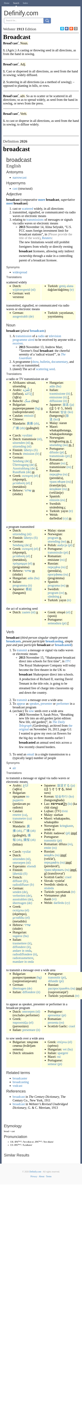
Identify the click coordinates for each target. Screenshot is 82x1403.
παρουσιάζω (20, 1022)
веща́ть (49, 855)
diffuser (18, 881)
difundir (53, 981)
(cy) (65, 518)
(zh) (36, 423)
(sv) (61, 592)
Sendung (18, 461)
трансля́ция (57, 481)
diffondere (19, 947)
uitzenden (19, 442)
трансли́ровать (54, 869)
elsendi (31, 866)
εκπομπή (27, 475)
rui (59, 1056)
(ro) (63, 463)
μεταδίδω (19, 917)
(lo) (70, 803)
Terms (49, 1176)
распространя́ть (59, 988)
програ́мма (55, 574)
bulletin (45, 361)
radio (41, 336)
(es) (62, 500)
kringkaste (66, 825)
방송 (63, 412)
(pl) (70, 545)
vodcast (17, 1085)
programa (54, 585)
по (27, 796)
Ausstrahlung (21, 468)
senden (17, 892)
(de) (31, 316)
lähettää (18, 873)
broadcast (19, 1096)
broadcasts (37, 330)
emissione (55, 397)
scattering (42, 369)
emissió (29, 415)
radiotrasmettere (23, 958)
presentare (28, 1030)
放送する (63, 785)
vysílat (26, 851)
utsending (55, 445)
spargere (62, 1053)
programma (20, 585)
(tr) (72, 289)
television (55, 336)
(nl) (33, 289)
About (41, 1176)
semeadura (54, 623)
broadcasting (54, 641)
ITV (67, 661)
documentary (59, 361)
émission (28, 453)
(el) (36, 475)
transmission (24, 336)
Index (25, 3)
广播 (16, 428)
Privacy (33, 1176)
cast (15, 188)
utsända (49, 888)
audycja (62, 545)
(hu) (58, 386)
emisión (54, 500)
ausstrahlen (20, 899)
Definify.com (35, 1171)
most (9, 203)
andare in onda (22, 950)
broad (6, 1131)
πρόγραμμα (20, 563)
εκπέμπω (18, 910)
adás (52, 386)
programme (20, 339)
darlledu (59, 903)
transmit (22, 650)
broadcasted (63, 645)
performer (62, 703)
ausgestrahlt (20, 316)
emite (47, 847)
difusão (54, 452)
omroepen (19, 862)
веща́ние (55, 489)
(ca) (24, 814)
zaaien (26, 612)
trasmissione (57, 393)
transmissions (35, 219)
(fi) (36, 450)
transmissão (56, 456)
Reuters (47, 238)
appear (21, 703)
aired (31, 339)
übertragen (19, 903)
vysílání (27, 435)
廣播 (30, 423)
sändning (53, 596)
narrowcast (20, 177)
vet (65, 1049)
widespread (20, 272)
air (14, 768)
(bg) (37, 408)
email (30, 754)
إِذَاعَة (28, 393)
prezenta (53, 1022)
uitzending (19, 446)
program (53, 537)
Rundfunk (19, 472)
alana (70, 286)
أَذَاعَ (25, 785)
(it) (68, 393)
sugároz (18, 936)
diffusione (55, 401)
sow (31, 711)
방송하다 (61, 796)
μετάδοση (19, 483)
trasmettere (20, 943)
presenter (46, 703)
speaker (34, 703)
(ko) (70, 412)
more (41, 199)
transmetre (19, 818)
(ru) (65, 474)
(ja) (72, 404)
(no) (65, 445)
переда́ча (55, 474)
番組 (29, 589)
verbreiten (19, 895)
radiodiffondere (22, 954)
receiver (18, 343)
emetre (17, 814)
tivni (65, 811)
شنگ (27, 401)
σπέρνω (62, 1042)
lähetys (28, 450)
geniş (62, 286)
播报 (26, 840)
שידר (27, 925)
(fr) (37, 453)
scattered (27, 208)
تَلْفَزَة (26, 390)
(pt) (62, 452)
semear (52, 1064)
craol (68, 877)
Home (6, 3)
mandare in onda (23, 961)
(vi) (54, 899)
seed (52, 369)
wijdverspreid (21, 289)
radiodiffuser (21, 884)
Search (16, 3)
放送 (65, 404)
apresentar (54, 1015)
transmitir (50, 840)
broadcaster (20, 1078)
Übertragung (21, 464)
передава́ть (51, 862)
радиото (18, 800)
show (35, 361)
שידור (27, 490)
